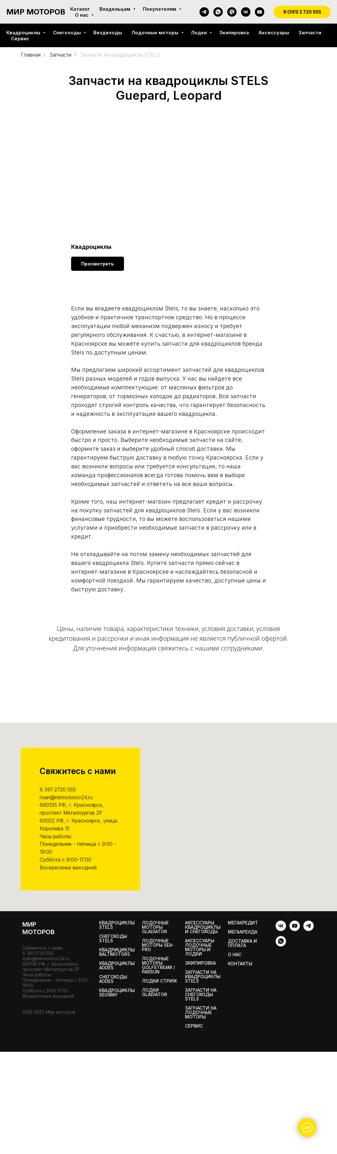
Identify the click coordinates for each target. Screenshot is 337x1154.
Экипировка (234, 33)
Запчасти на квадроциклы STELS (203, 976)
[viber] (232, 12)
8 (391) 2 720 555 (302, 11)
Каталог (80, 9)
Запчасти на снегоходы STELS (200, 994)
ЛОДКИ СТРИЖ (159, 981)
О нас (82, 15)
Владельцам (115, 9)
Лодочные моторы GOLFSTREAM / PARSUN (158, 965)
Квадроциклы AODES (117, 965)
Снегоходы (67, 33)
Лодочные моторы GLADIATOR (155, 927)
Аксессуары (273, 33)
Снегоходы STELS (113, 938)
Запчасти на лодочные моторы (200, 1012)
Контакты (240, 964)
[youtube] (259, 12)
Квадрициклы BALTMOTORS (117, 952)
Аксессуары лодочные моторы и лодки (199, 947)
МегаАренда (242, 932)
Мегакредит (243, 923)
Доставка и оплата (242, 943)
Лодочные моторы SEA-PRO (158, 945)
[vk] (245, 12)
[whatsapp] (218, 12)
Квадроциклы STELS (117, 925)
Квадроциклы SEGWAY (117, 992)
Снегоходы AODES (113, 979)
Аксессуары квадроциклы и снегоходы (203, 927)
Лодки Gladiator (154, 992)
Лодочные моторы (156, 33)
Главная (31, 55)
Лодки (199, 33)
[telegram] (204, 12)
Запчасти (310, 33)
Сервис (20, 39)
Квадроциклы (24, 33)
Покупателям (160, 9)
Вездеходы (107, 33)
